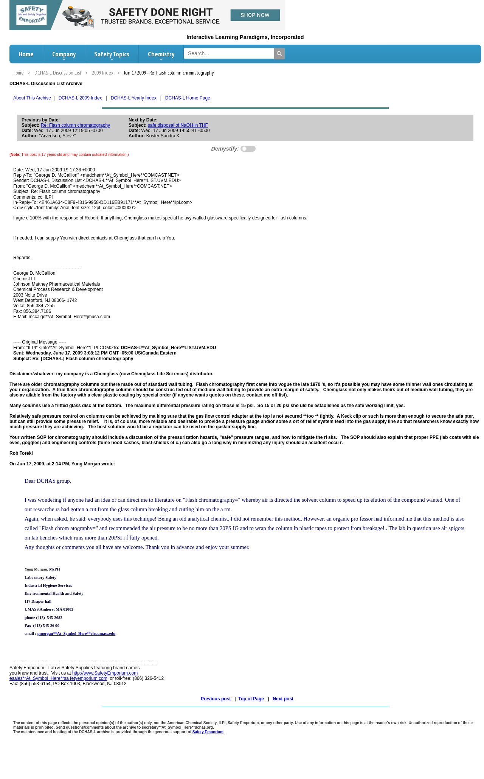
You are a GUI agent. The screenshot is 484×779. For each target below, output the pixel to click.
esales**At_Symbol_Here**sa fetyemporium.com (58, 678)
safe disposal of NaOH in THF (178, 125)
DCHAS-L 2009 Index (80, 98)
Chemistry (161, 56)
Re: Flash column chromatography (75, 125)
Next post (283, 698)
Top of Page (251, 698)
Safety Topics (111, 56)
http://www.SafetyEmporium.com (105, 673)
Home (26, 54)
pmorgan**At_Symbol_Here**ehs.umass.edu (76, 633)
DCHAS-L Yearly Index (134, 98)
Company (64, 56)
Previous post (216, 698)
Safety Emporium (207, 732)
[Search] (279, 53)
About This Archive (32, 98)
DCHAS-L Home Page (187, 98)
